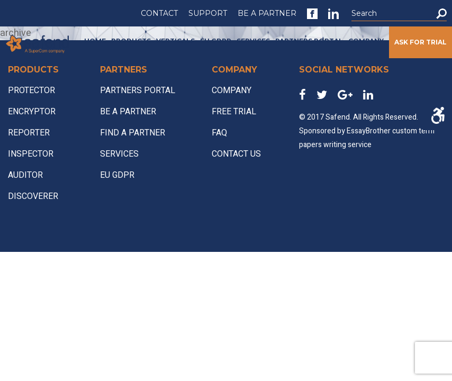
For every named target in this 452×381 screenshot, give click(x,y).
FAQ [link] (219, 132)
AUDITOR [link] (25, 175)
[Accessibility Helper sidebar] (437, 115)
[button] (441, 13)
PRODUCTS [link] (131, 41)
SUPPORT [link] (207, 13)
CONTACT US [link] (236, 154)
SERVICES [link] (253, 41)
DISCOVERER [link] (33, 196)
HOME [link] (95, 41)
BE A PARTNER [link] (267, 13)
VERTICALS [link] (175, 41)
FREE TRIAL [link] (234, 111)
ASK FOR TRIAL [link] (420, 42)
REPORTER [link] (29, 132)
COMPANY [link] (366, 41)
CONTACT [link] (159, 13)
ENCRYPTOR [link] (32, 111)
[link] (312, 13)
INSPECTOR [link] (30, 154)
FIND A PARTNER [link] (132, 132)
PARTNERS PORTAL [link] (309, 41)
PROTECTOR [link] (31, 90)
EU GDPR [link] (215, 41)
